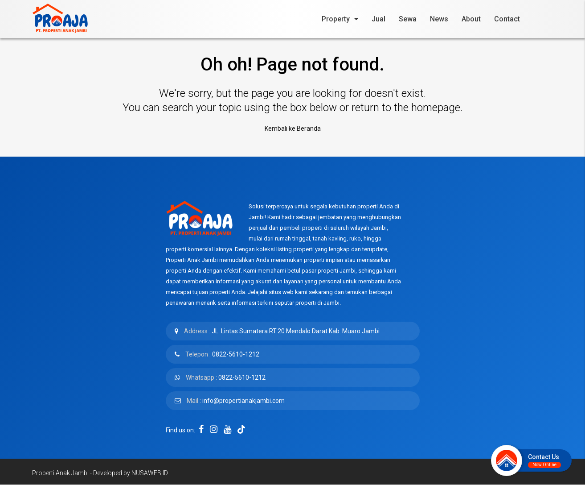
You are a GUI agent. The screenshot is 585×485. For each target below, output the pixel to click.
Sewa (408, 19)
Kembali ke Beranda (293, 128)
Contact (507, 19)
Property (336, 19)
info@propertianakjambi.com (243, 400)
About (471, 19)
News (439, 19)
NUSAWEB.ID (149, 473)
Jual (378, 19)
